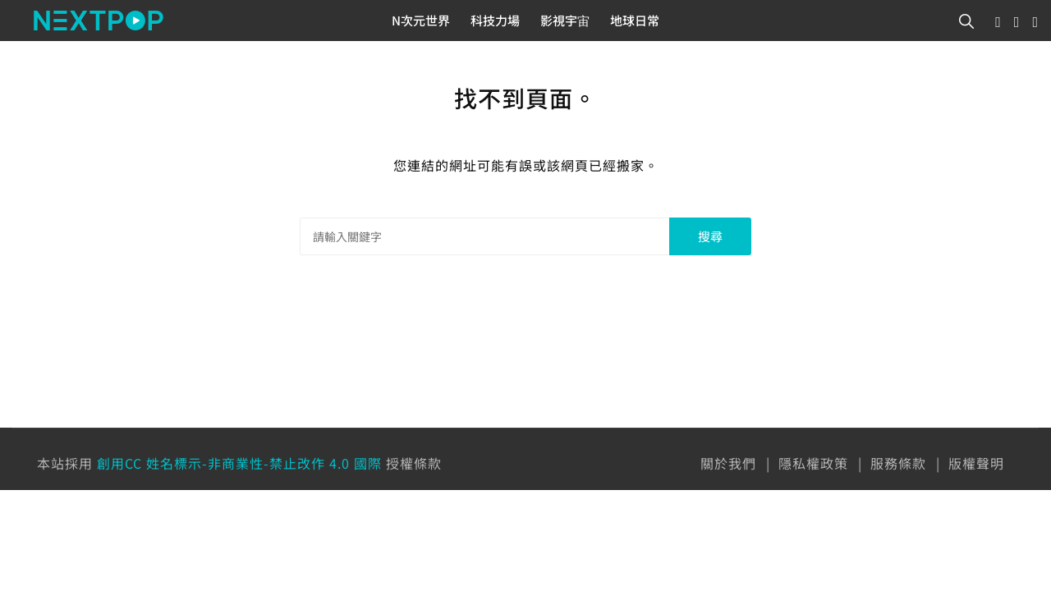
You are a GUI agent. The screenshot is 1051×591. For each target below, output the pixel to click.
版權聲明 (976, 463)
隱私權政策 (813, 463)
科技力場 (495, 20)
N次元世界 (421, 20)
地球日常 (634, 20)
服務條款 (898, 463)
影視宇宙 (565, 20)
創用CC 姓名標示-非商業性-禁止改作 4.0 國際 (239, 463)
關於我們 (728, 463)
